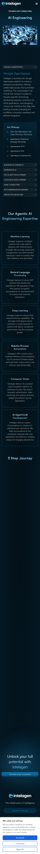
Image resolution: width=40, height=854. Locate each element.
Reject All (20, 849)
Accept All (20, 838)
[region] (20, 835)
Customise (20, 843)
